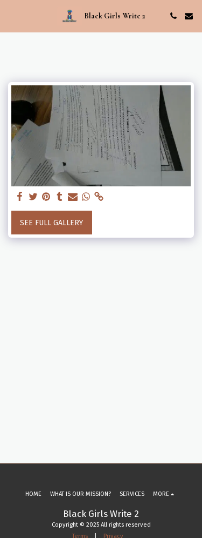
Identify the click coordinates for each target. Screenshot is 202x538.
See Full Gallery (51, 222)
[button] (12, 15)
